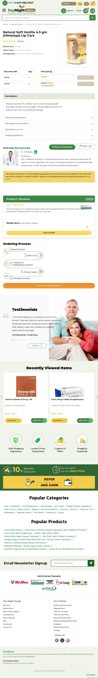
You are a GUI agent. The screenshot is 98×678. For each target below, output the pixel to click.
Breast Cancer (23, 509)
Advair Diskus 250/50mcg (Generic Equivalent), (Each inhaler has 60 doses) (55, 530)
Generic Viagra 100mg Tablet (46, 533)
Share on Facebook (61, 147)
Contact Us (7, 627)
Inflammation (9, 512)
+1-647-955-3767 (23, 3)
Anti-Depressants (30, 506)
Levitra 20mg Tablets (13, 530)
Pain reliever (39, 512)
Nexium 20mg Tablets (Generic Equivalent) (21, 536)
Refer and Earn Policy (61, 627)
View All (89, 199)
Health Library (8, 608)
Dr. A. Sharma (27, 153)
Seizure (61, 512)
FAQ (4, 621)
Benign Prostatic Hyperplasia (78, 506)
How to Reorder (9, 618)
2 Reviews (20, 41)
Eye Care (64, 509)
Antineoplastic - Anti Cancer (52, 506)
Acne (6, 506)
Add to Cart (85, 77)
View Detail (11, 420)
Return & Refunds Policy (62, 618)
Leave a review (49, 232)
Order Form (48, 285)
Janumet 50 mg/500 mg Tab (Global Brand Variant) (25, 549)
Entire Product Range (11, 611)
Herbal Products (17, 24)
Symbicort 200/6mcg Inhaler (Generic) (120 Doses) (25, 542)
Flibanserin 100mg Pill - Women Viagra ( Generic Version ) (27, 545)
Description (11, 96)
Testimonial (7, 624)
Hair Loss (74, 509)
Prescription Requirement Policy (65, 621)
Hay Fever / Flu (86, 509)
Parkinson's (51, 512)
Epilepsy (35, 509)
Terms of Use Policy (61, 611)
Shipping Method (14, 136)
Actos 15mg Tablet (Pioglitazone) (67, 399)
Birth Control (9, 509)
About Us (6, 605)
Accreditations (8, 615)
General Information (16, 118)
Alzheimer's (15, 506)
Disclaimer (57, 624)
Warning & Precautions (17, 124)
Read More (31, 656)
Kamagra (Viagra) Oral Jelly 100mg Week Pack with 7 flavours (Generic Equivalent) (37, 539)
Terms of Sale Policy (61, 615)
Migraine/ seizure (24, 512)
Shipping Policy (59, 608)
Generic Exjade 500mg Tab (18, 399)
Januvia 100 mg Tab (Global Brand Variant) (66, 549)
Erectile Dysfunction (49, 509)
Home (5, 24)
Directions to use (14, 130)
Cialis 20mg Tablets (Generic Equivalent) (58, 536)
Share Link (85, 147)
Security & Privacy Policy (62, 605)
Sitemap (57, 630)
